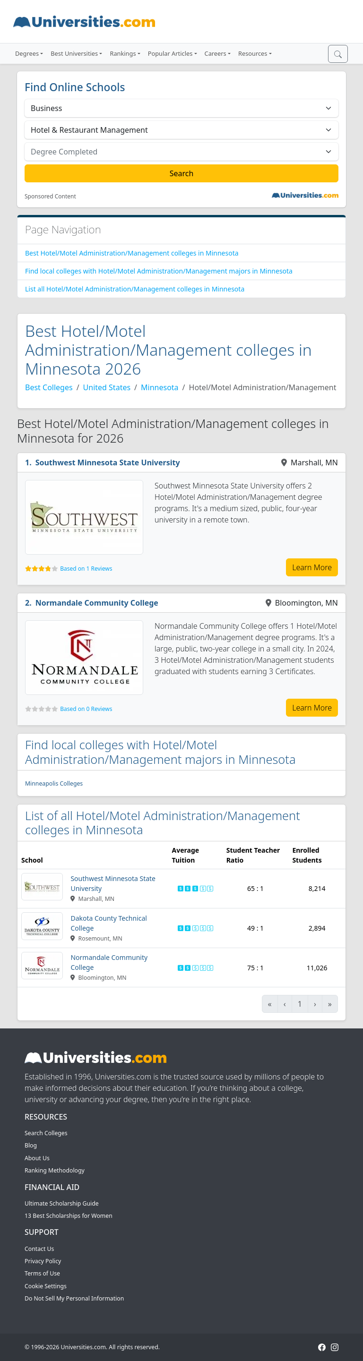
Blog (31, 1145)
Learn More (312, 567)
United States (107, 387)
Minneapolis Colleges (54, 783)
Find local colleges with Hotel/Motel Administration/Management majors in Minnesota (159, 270)
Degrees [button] (27, 53)
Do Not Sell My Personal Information (74, 1298)
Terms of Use (42, 1273)
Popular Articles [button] (170, 53)
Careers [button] (215, 53)
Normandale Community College (96, 603)
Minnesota (160, 387)
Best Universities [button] (74, 53)
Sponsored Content (50, 196)
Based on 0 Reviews (86, 709)
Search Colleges (46, 1133)
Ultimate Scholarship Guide (62, 1203)
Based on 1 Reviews (86, 569)
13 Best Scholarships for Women (68, 1216)
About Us (37, 1158)
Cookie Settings (46, 1286)
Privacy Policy (43, 1261)
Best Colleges (49, 387)
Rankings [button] (123, 53)
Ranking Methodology (55, 1170)
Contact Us (39, 1249)
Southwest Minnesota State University (107, 462)
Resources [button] (252, 53)
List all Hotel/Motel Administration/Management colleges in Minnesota (134, 288)
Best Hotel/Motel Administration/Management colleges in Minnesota (132, 252)
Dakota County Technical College (108, 923)
